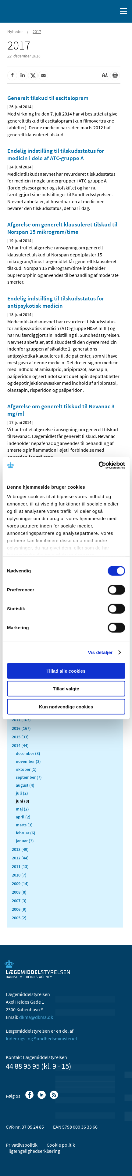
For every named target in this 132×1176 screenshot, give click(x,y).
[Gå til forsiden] (30, 10)
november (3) (28, 761)
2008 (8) (19, 892)
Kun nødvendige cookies (66, 706)
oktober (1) (26, 769)
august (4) (25, 785)
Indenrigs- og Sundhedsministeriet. (42, 1038)
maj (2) (22, 809)
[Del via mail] (43, 75)
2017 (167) (21, 719)
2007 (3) (19, 900)
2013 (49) (20, 849)
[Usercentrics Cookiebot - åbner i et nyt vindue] (98, 465)
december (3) (28, 753)
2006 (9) (19, 909)
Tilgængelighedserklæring (33, 1151)
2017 (37, 31)
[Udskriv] (115, 75)
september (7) (29, 777)
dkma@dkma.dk (36, 1017)
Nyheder (15, 31)
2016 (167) (21, 728)
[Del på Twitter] (33, 75)
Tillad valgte (66, 688)
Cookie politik (61, 1145)
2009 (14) (20, 883)
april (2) (23, 817)
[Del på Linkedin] (22, 75)
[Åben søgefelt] (111, 11)
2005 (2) (19, 918)
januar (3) (25, 840)
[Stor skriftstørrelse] (104, 75)
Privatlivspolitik (21, 1145)
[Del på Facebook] (12, 75)
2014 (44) (20, 745)
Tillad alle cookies (65, 670)
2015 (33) (20, 737)
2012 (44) (20, 858)
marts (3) (24, 825)
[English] (97, 11)
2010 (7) (19, 875)
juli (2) (22, 793)
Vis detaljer (100, 652)
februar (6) (25, 833)
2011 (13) (20, 866)
